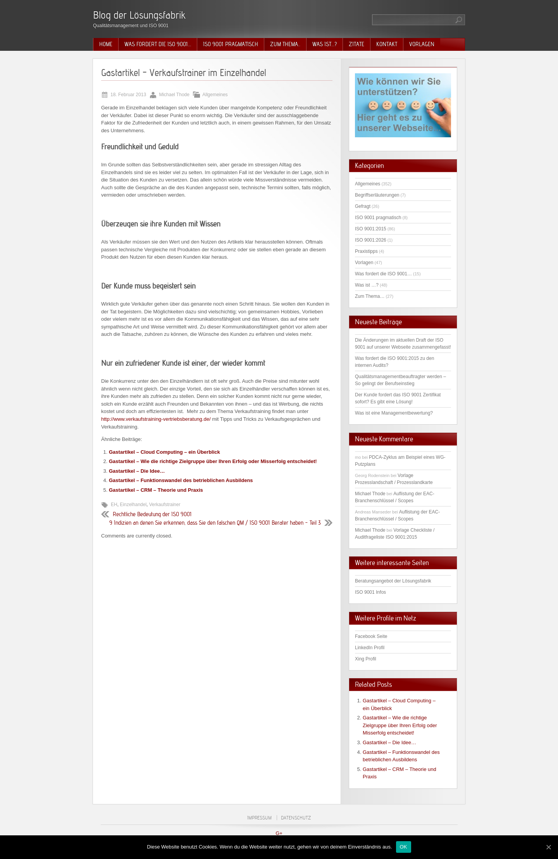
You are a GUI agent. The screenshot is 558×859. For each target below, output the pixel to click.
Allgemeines (214, 94)
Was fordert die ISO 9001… (157, 44)
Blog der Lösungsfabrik (139, 15)
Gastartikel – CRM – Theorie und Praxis (156, 490)
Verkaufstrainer (165, 504)
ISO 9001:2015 (370, 229)
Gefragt (362, 206)
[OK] (548, 847)
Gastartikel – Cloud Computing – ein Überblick (164, 452)
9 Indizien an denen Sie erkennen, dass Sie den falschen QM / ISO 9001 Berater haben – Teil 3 (215, 522)
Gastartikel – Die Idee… (137, 471)
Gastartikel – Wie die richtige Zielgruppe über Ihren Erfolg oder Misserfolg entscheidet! (213, 461)
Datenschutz (296, 817)
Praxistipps (366, 251)
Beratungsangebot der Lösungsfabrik (393, 581)
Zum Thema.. (285, 44)
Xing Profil (365, 659)
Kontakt (386, 44)
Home (105, 44)
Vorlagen (421, 44)
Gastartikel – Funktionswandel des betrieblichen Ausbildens (181, 480)
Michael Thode (370, 493)
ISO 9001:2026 (370, 240)
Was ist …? (367, 285)
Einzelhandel (133, 504)
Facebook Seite (371, 636)
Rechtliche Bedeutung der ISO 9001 (152, 514)
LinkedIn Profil (369, 647)
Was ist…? (324, 44)
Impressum (259, 817)
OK (403, 847)
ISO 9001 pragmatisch (230, 44)
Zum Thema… (369, 296)
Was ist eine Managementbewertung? (394, 413)
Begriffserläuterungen (377, 195)
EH (114, 504)
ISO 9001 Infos (370, 592)
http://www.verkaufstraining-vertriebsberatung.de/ (156, 419)
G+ (279, 833)
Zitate (356, 44)
